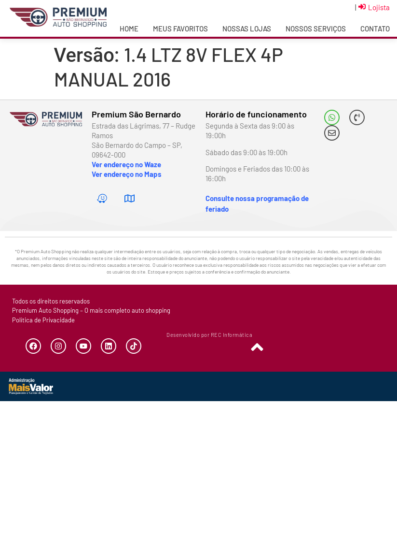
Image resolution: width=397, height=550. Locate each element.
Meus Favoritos (180, 28)
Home (129, 28)
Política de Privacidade (43, 320)
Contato (375, 28)
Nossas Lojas (246, 28)
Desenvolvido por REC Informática (209, 335)
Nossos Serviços (316, 28)
